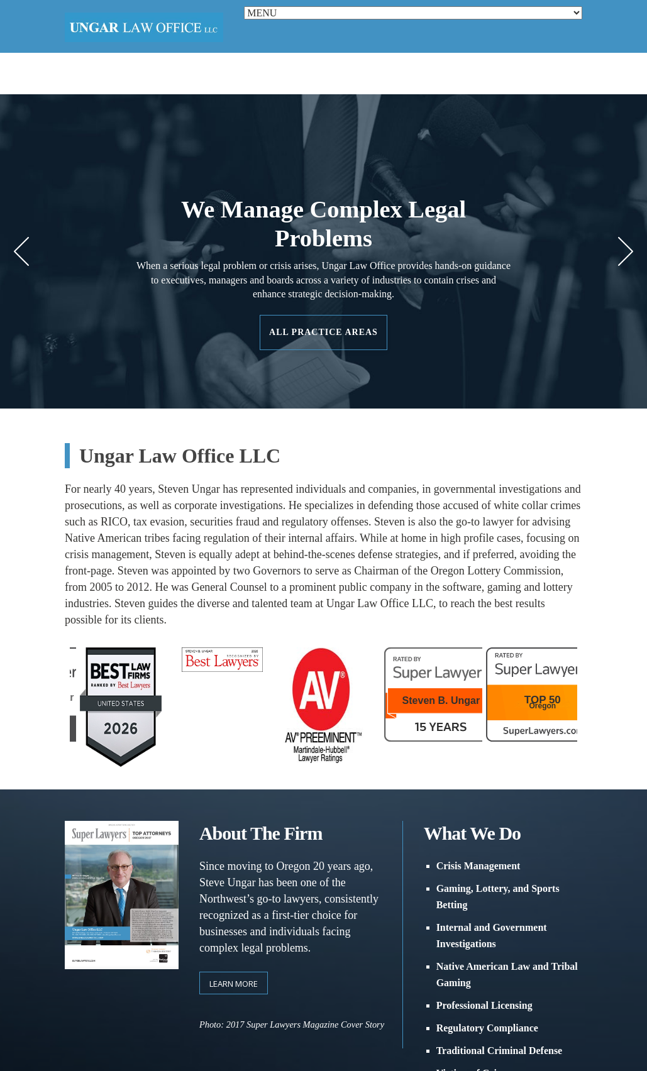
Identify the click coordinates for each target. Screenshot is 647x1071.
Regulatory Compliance (487, 1028)
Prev (21, 251)
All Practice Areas (323, 332)
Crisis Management (478, 865)
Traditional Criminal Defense (499, 1050)
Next (626, 251)
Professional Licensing (484, 1005)
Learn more (233, 983)
